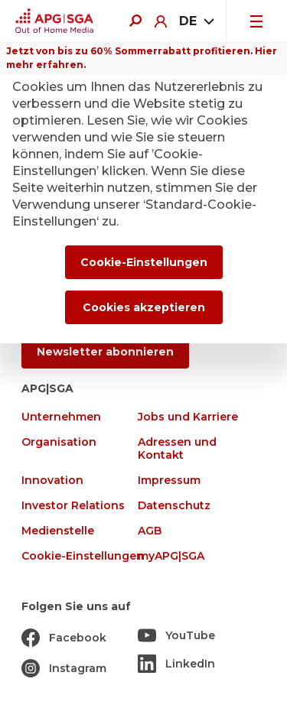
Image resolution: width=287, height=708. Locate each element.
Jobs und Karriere (188, 417)
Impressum (169, 480)
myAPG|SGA (171, 556)
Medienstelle (57, 531)
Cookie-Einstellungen (82, 556)
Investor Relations (73, 505)
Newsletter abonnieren (105, 352)
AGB (149, 531)
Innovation (52, 480)
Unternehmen (61, 417)
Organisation (58, 442)
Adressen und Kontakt (177, 449)
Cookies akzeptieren (144, 307)
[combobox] (196, 21)
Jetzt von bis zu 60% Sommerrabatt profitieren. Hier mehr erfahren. (141, 57)
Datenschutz (174, 505)
